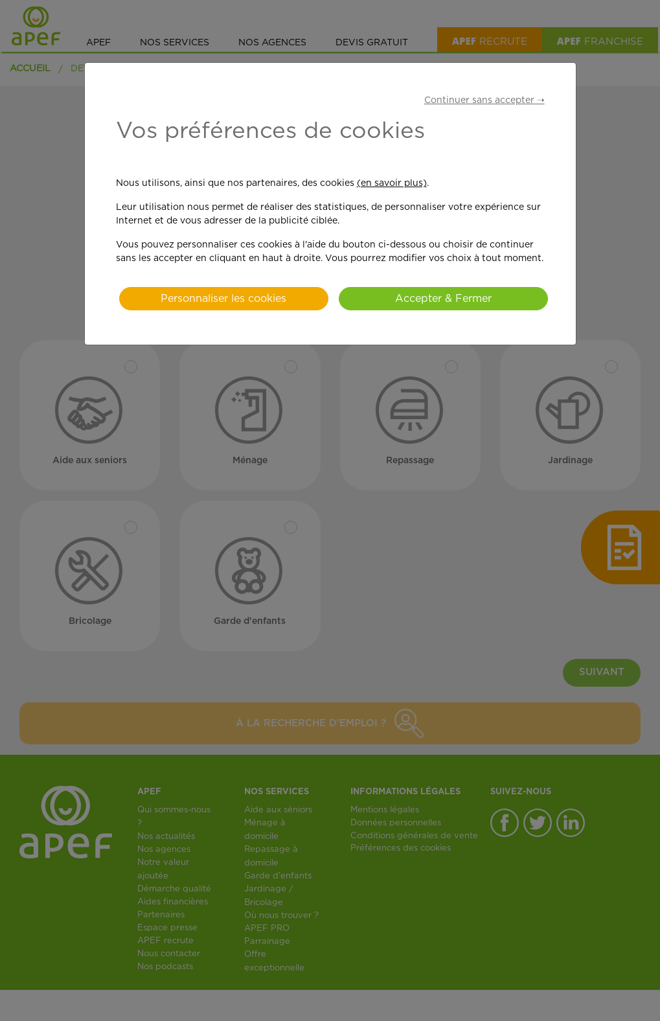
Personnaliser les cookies (223, 298)
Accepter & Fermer (443, 298)
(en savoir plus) (392, 183)
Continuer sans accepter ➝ (484, 100)
